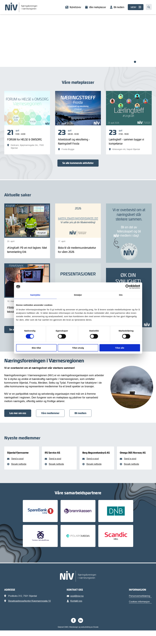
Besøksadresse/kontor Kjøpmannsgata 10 (29, 606)
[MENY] (135, 7)
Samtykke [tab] (35, 295)
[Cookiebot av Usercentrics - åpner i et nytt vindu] (127, 287)
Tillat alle (119, 347)
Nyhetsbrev (75, 7)
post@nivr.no (76, 601)
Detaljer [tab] (78, 295)
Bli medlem (119, 7)
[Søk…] (149, 7)
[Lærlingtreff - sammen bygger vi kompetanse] (129, 140)
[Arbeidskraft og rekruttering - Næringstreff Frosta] (78, 140)
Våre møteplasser (97, 7)
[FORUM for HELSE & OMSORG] (27, 139)
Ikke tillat (36, 347)
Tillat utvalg (78, 347)
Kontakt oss (75, 606)
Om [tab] (121, 295)
